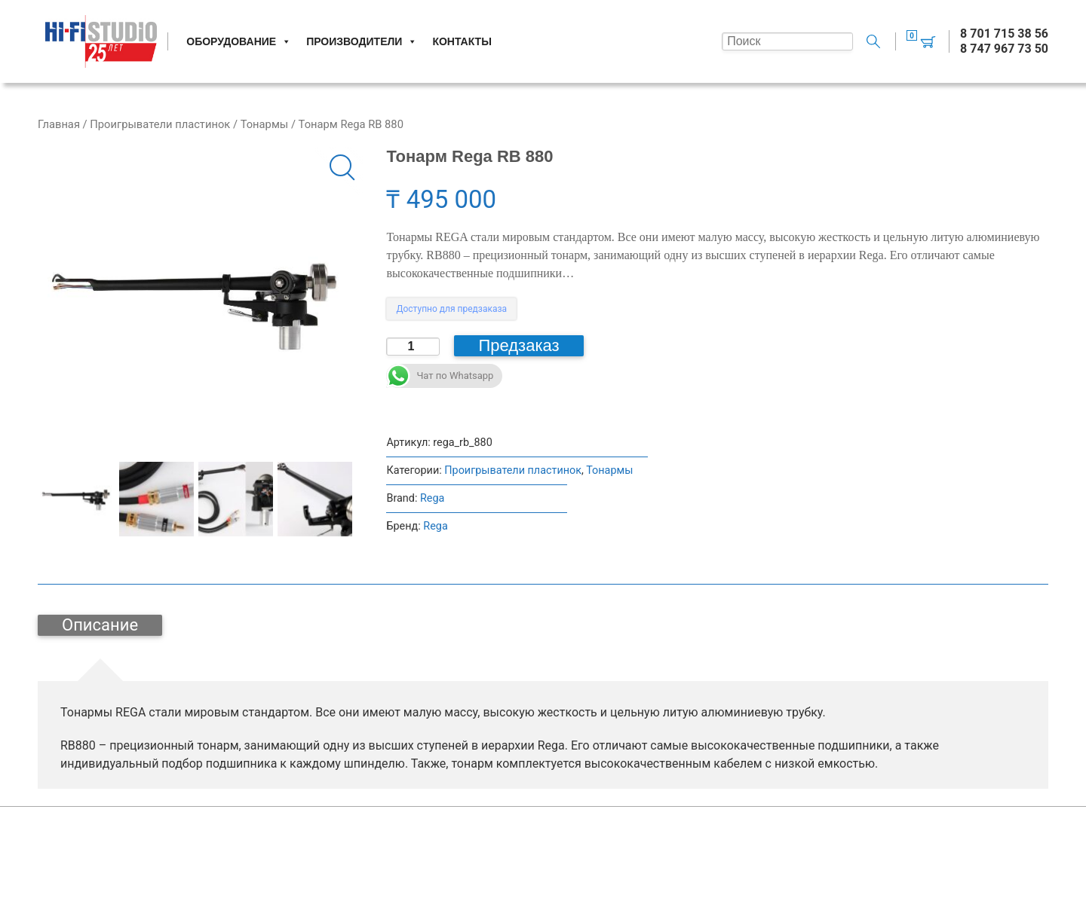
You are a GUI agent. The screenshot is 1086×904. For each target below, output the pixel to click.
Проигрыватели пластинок (160, 124)
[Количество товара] (413, 346)
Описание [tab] (100, 624)
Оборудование (238, 41)
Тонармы (265, 124)
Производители (361, 41)
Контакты (461, 41)
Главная (59, 124)
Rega (432, 498)
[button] (338, 171)
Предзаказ (518, 345)
